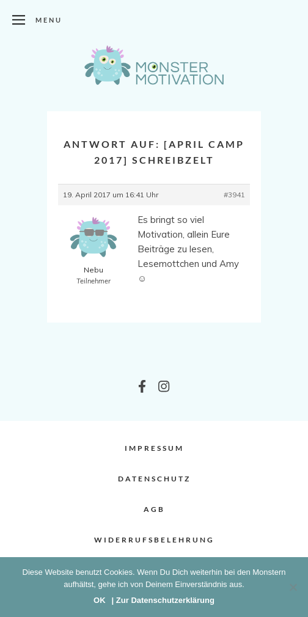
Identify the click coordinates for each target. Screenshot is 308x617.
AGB (154, 509)
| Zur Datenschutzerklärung (163, 600)
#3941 (234, 194)
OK (100, 600)
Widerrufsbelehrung (154, 539)
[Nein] (293, 587)
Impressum (154, 448)
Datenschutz (154, 478)
